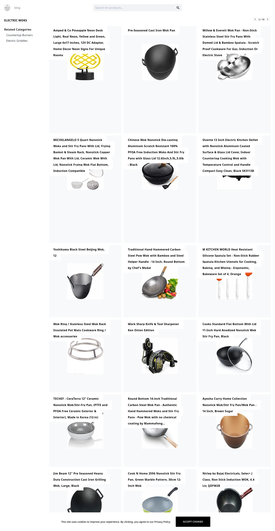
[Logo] (7, 7)
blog (17, 8)
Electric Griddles (17, 41)
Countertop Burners (19, 35)
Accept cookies (193, 521)
